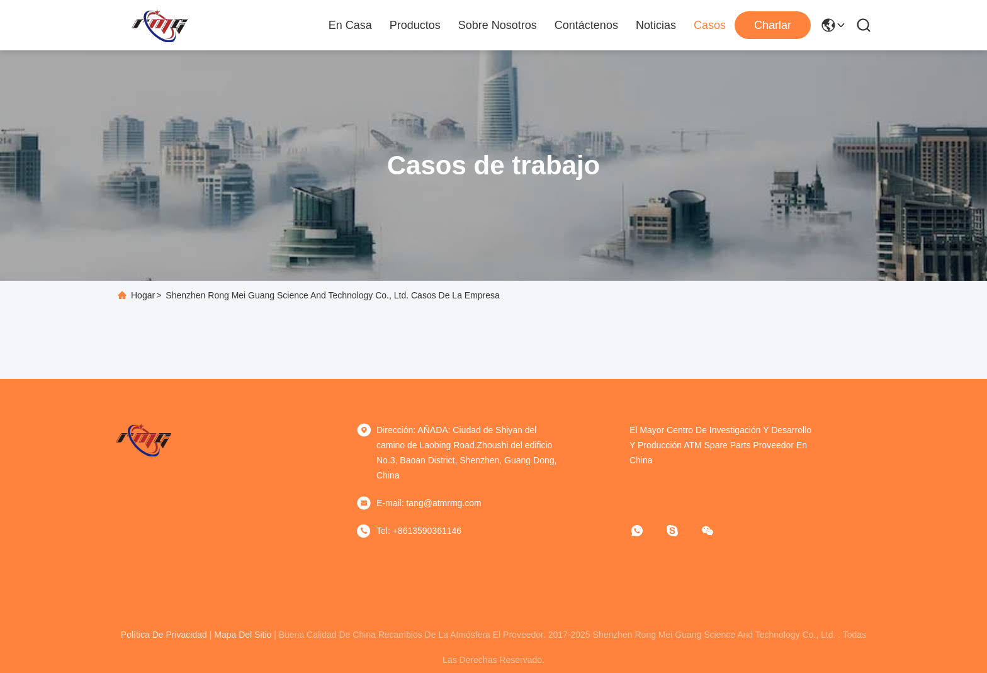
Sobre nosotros (497, 25)
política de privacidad (164, 635)
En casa (350, 25)
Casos (710, 25)
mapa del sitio (242, 635)
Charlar (772, 25)
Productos (415, 25)
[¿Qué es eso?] (645, 530)
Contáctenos (586, 25)
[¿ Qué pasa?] (681, 530)
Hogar (143, 295)
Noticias (656, 25)
